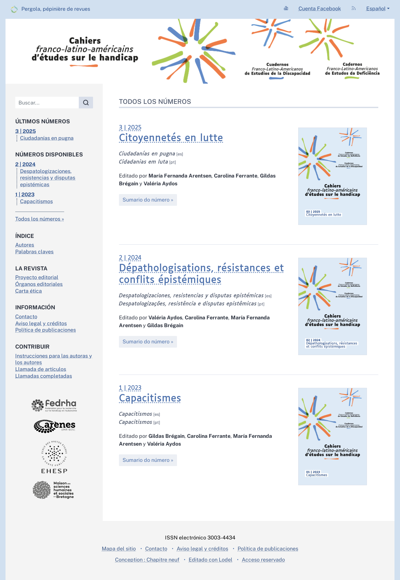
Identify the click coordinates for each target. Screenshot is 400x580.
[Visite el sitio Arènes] (54, 426)
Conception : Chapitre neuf (147, 560)
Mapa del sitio (119, 549)
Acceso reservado (263, 560)
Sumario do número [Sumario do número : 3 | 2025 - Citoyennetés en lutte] (146, 200)
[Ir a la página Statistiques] (286, 8)
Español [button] (376, 9)
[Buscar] (47, 102)
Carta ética (28, 291)
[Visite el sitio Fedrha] (54, 405)
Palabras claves (34, 252)
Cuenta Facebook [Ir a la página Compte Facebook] (320, 9)
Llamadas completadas (43, 376)
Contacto (26, 317)
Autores (24, 245)
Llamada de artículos (40, 369)
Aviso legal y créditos (41, 323)
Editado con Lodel (210, 560)
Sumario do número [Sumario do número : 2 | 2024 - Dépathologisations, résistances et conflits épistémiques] (146, 342)
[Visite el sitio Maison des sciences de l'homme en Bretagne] (54, 490)
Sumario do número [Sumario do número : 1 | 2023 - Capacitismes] (146, 460)
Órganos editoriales (39, 284)
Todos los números (37, 219)
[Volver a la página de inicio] (200, 51)
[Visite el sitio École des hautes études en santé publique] (54, 457)
